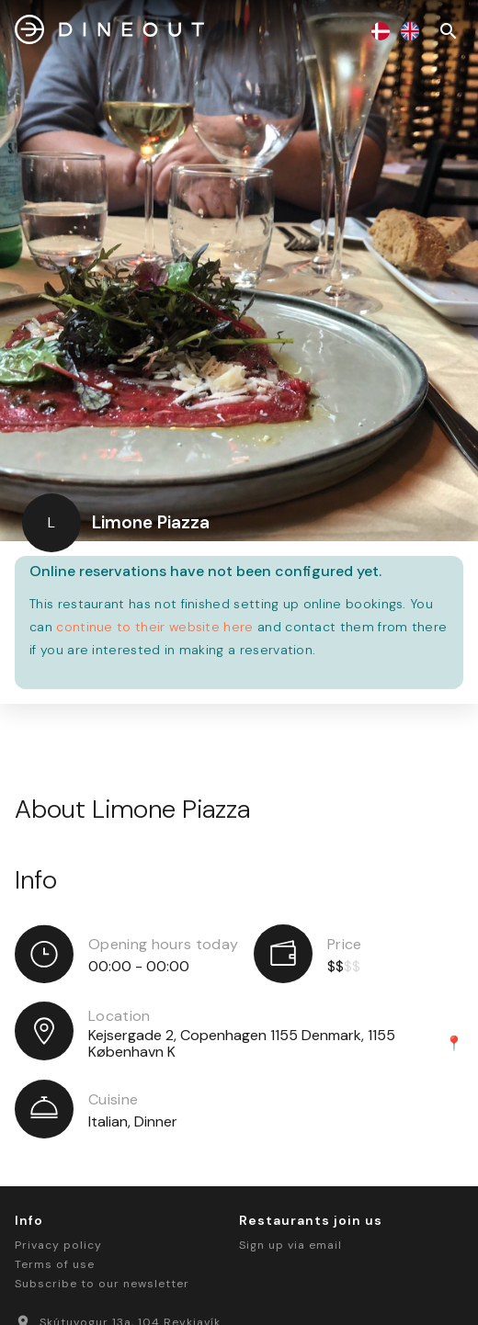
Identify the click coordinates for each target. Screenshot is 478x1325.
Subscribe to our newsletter (102, 1283)
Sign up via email (290, 1245)
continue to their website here (154, 626)
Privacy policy (58, 1245)
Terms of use (55, 1264)
